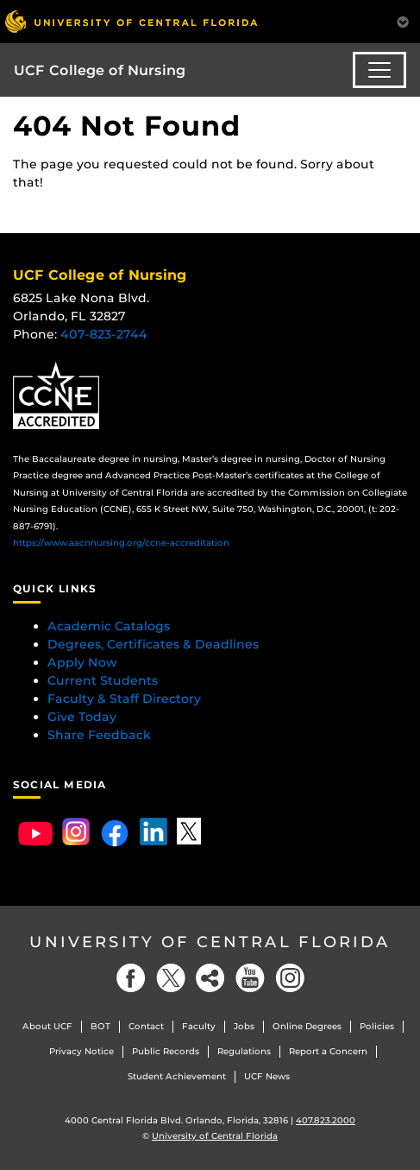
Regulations (244, 1051)
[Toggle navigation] (379, 70)
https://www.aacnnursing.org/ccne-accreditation (121, 542)
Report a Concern (328, 1051)
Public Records (165, 1051)
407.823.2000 (325, 1120)
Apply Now (82, 662)
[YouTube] (250, 978)
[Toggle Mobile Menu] (403, 20)
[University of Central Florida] (131, 21)
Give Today (81, 716)
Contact (146, 1026)
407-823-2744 (103, 334)
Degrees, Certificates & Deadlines (154, 644)
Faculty (199, 1026)
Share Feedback (99, 735)
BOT (100, 1026)
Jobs (244, 1026)
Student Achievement (177, 1076)
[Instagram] (289, 978)
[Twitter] (170, 978)
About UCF (47, 1026)
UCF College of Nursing (99, 70)
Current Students (102, 680)
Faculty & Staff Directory (124, 698)
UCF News (267, 1076)
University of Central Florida (210, 942)
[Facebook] (131, 978)
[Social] (210, 978)
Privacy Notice (81, 1051)
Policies (377, 1026)
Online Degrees (307, 1026)
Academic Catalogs (108, 626)
